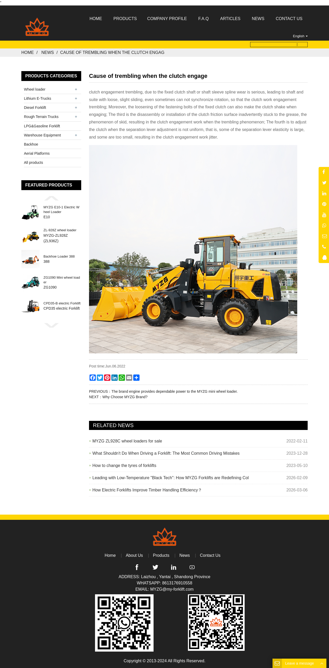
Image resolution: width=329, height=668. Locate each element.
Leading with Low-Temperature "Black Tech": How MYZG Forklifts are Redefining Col (170, 478)
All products (33, 162)
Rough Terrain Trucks (41, 117)
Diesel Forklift (35, 107)
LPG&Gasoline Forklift (42, 126)
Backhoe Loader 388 (59, 256)
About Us (134, 555)
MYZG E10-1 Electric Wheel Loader (61, 209)
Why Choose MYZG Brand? (125, 397)
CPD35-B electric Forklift (61, 303)
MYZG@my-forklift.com (171, 589)
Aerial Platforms (37, 153)
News (47, 52)
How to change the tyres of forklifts (124, 465)
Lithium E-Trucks (37, 98)
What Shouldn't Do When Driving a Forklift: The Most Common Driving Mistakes (166, 453)
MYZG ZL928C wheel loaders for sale (127, 441)
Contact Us (210, 555)
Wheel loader (35, 89)
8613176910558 (177, 583)
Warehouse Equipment (42, 135)
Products (161, 555)
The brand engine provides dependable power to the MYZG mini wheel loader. (174, 391)
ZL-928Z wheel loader (59, 230)
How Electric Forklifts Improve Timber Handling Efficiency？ (147, 490)
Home (27, 52)
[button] (51, 198)
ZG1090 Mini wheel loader (61, 280)
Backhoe (31, 144)
